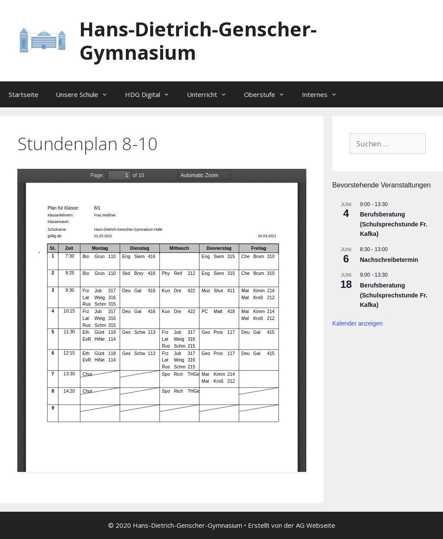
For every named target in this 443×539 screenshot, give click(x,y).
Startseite (24, 94)
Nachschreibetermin (389, 259)
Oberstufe (268, 94)
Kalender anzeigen (357, 323)
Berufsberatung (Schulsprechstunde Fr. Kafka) (393, 224)
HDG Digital (151, 94)
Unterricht (211, 94)
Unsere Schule (86, 94)
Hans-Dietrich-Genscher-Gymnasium (198, 40)
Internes (324, 94)
